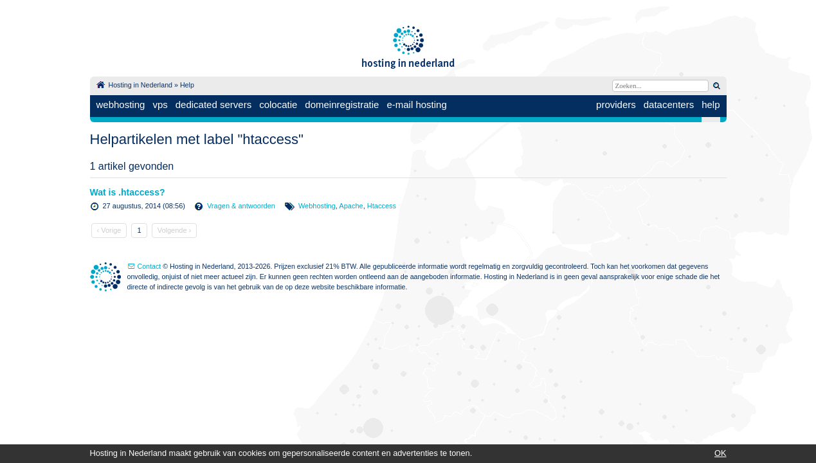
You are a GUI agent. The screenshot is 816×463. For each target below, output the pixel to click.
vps (159, 104)
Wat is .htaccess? (127, 192)
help (711, 104)
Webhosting (317, 206)
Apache (351, 206)
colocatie (278, 104)
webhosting (120, 104)
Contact (149, 266)
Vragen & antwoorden (241, 206)
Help (187, 85)
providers (616, 104)
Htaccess (381, 206)
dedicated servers (213, 104)
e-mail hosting (416, 104)
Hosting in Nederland (141, 85)
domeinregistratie (342, 104)
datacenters (669, 104)
